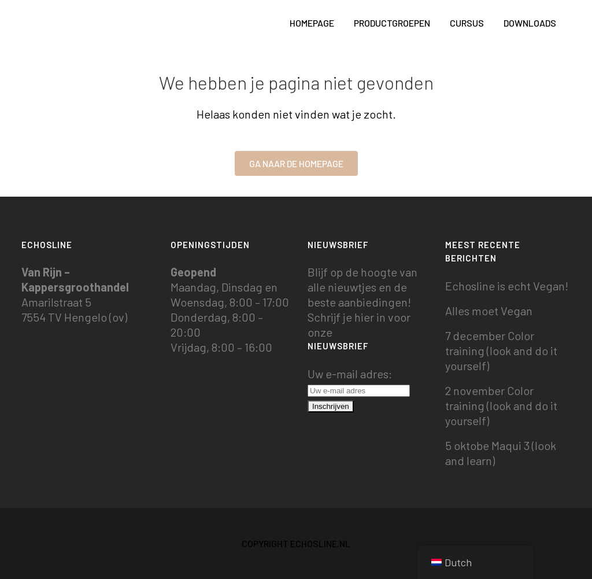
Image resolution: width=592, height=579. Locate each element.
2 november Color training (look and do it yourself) (501, 405)
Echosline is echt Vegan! (506, 286)
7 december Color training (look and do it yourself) (501, 351)
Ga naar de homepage (296, 163)
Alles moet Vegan (488, 311)
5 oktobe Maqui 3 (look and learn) (500, 452)
